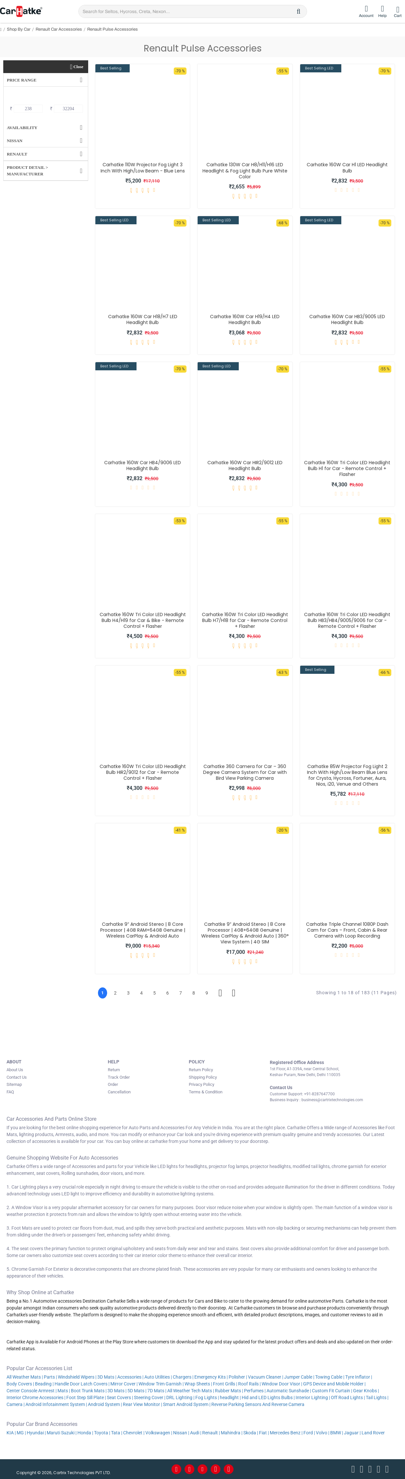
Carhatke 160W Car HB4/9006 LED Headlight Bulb (142, 465)
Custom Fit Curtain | (332, 1390)
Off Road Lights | (348, 1397)
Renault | (211, 1432)
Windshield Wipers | (77, 1377)
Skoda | (250, 1432)
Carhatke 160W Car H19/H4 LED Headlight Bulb (245, 319)
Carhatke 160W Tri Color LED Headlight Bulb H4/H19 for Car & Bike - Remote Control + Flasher (143, 620)
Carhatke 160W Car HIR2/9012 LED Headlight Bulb (245, 465)
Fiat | (264, 1432)
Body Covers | (20, 1383)
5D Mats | (136, 1390)
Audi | (195, 1432)
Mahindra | (231, 1432)
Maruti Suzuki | (61, 1432)
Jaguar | (352, 1432)
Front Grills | (225, 1383)
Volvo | (322, 1432)
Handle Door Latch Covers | (82, 1383)
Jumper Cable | (299, 1377)
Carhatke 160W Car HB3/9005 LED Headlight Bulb (347, 319)
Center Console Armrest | (32, 1390)
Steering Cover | (149, 1397)
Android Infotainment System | (56, 1404)
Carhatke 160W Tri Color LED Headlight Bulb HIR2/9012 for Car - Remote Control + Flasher (143, 772)
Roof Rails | (249, 1383)
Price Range (22, 80)
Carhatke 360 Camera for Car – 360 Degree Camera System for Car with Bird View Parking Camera (245, 772)
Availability (22, 127)
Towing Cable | (329, 1377)
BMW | (336, 1432)
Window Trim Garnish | (161, 1383)
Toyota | (102, 1432)
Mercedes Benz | (286, 1432)
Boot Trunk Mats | (88, 1390)
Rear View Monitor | (142, 1404)
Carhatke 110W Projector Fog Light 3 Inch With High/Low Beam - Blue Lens (143, 167)
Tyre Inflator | (358, 1377)
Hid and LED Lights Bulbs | (268, 1397)
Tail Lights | (377, 1397)
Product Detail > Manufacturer (27, 170)
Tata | (116, 1432)
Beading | (44, 1383)
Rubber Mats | (229, 1390)
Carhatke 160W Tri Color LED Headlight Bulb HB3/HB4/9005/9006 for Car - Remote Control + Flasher (347, 620)
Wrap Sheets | (198, 1383)
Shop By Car (18, 29)
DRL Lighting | (180, 1397)
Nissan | (181, 1432)
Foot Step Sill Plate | (86, 1397)
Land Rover (374, 1432)
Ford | (309, 1432)
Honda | (85, 1432)
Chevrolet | (133, 1432)
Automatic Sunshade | (289, 1390)
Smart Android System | (186, 1404)
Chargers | (183, 1377)
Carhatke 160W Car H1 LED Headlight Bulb (347, 167)
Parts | (50, 1377)
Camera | (15, 1404)
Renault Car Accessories (59, 29)
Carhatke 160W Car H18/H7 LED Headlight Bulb (142, 319)
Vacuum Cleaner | (265, 1377)
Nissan (15, 140)
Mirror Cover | (124, 1383)
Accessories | (130, 1377)
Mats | (63, 1390)
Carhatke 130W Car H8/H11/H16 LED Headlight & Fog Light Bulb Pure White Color (244, 171)
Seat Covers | (120, 1397)
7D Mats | (156, 1390)
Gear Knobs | (366, 1390)
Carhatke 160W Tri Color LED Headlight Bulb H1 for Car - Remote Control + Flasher (347, 469)
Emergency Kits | (211, 1377)
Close (78, 66)
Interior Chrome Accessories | (36, 1397)
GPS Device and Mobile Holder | (334, 1383)
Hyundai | (36, 1432)
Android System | (105, 1404)
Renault (17, 154)
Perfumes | (255, 1390)
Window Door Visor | (282, 1383)
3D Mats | (106, 1377)
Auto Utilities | (158, 1377)
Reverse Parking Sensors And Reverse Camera (258, 1404)
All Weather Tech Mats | (190, 1390)
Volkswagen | (158, 1432)
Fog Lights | (207, 1397)
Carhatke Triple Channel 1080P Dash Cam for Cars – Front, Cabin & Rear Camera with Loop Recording (347, 930)
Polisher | (238, 1377)
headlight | (230, 1397)
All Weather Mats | (25, 1377)
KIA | (11, 1432)
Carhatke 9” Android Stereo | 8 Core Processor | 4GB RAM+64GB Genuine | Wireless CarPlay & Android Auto (142, 930)
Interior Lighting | (313, 1397)
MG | (21, 1432)
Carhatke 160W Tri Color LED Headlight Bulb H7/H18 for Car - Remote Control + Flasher (245, 620)
